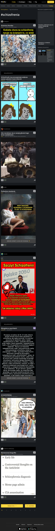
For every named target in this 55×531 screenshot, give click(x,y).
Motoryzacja (45, 5)
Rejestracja (50, 1)
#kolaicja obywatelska (29, 260)
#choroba (7, 27)
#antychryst (10, 454)
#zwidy (15, 27)
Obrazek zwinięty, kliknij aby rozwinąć (17, 241)
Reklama (23, 524)
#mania (19, 136)
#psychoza (16, 136)
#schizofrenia (11, 27)
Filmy (30, 2)
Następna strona (12, 506)
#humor (6, 396)
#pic (11, 396)
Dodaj (13, 2)
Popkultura (3, 80)
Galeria (13, 5)
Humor (8, 5)
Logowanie (44, 1)
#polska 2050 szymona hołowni (18, 260)
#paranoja (11, 136)
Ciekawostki (19, 5)
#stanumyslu (7, 136)
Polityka (25, 5)
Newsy (39, 5)
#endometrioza (14, 80)
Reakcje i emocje (32, 5)
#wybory (2, 260)
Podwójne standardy (8, 191)
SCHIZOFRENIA (6, 395)
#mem (9, 396)
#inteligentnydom (13, 192)
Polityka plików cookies (38, 524)
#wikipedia (14, 454)
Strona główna (4, 9)
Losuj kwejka (30, 506)
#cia (17, 454)
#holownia (11, 260)
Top (36, 2)
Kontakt (17, 524)
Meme (2, 136)
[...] (2, 258)
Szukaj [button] (51, 6)
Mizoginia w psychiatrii (9, 328)
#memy (6, 454)
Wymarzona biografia (8, 453)
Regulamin (29, 524)
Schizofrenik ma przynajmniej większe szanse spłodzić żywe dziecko (14, 78)
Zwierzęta (3, 5)
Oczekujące (22, 2)
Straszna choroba (7, 25)
